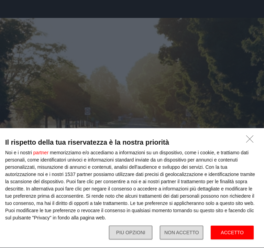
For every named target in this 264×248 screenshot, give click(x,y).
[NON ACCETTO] (251, 140)
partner (40, 152)
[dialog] (132, 188)
